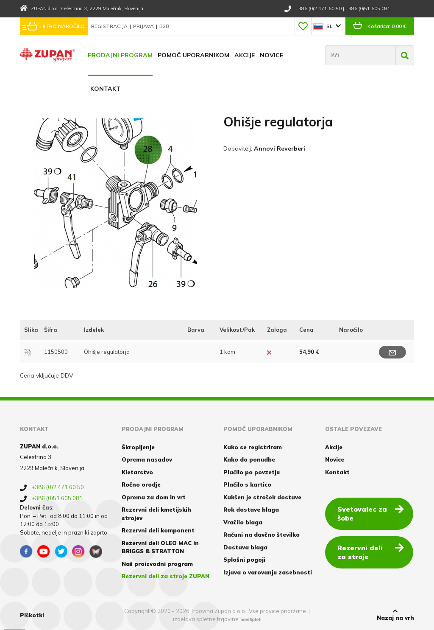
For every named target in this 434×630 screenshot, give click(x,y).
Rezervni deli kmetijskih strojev (156, 513)
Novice (271, 55)
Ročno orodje (141, 484)
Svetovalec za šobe (371, 513)
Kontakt (105, 88)
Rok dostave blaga (251, 509)
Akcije (244, 55)
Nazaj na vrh (395, 614)
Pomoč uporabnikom (193, 55)
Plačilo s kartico (247, 484)
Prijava (144, 26)
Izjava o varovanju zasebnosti (267, 571)
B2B (164, 26)
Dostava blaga (245, 546)
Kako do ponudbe (249, 459)
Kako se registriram (252, 446)
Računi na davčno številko (261, 534)
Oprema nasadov (147, 459)
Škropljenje (138, 446)
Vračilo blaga (242, 521)
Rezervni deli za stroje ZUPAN (165, 575)
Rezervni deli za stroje (371, 551)
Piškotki (32, 614)
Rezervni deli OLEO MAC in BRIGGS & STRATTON (160, 546)
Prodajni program (120, 55)
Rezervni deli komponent (158, 529)
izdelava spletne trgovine (206, 618)
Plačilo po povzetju (251, 471)
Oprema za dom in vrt (154, 496)
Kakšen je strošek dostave (262, 496)
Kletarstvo (137, 471)
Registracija (110, 26)
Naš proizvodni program (157, 563)
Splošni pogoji (244, 559)
